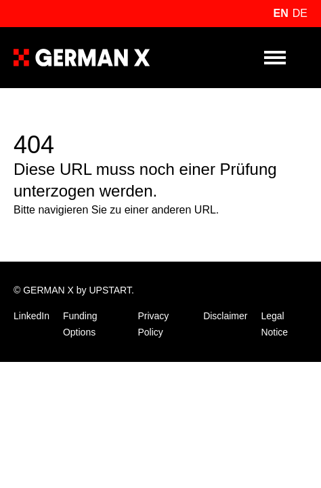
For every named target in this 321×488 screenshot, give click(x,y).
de (300, 13)
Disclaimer (225, 315)
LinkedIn (31, 315)
